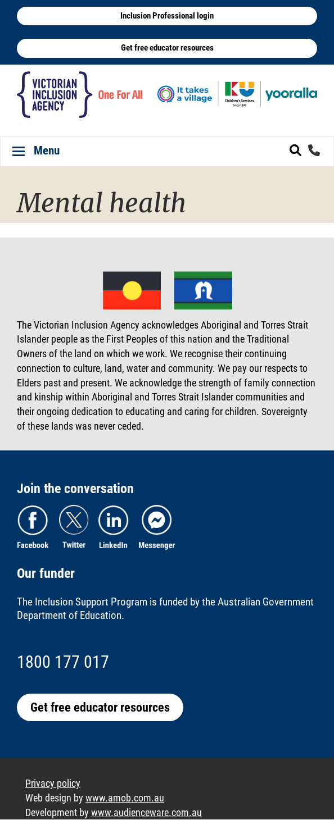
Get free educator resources (167, 48)
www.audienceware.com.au (146, 812)
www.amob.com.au (124, 798)
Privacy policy (52, 783)
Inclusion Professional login (167, 16)
